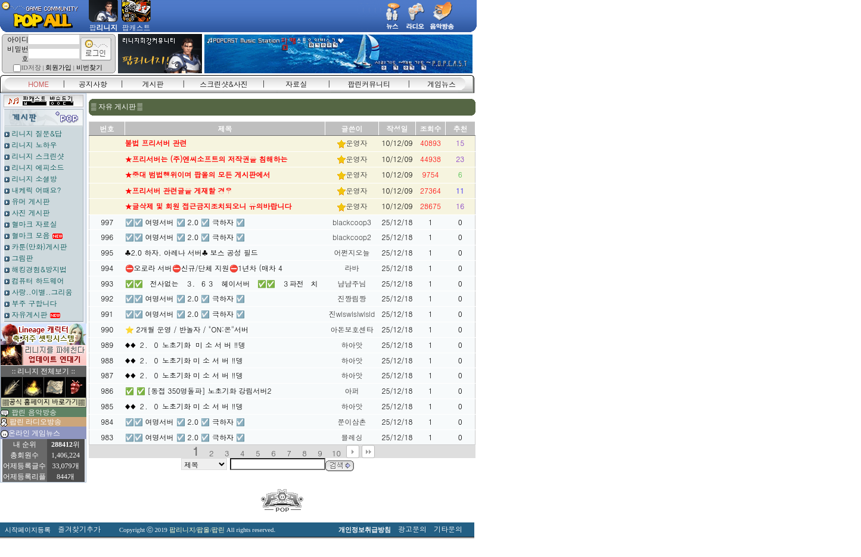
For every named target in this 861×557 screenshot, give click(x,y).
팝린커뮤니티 (368, 84)
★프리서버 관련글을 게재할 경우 (178, 190)
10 (336, 452)
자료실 (296, 84)
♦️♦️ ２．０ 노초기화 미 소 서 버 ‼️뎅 (185, 345)
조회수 (431, 128)
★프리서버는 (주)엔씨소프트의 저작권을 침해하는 (206, 159)
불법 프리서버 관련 (156, 143)
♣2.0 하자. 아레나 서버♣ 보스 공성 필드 (191, 252)
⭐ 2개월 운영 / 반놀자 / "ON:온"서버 (187, 329)
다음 (352, 451)
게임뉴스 (441, 84)
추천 (460, 128)
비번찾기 (89, 67)
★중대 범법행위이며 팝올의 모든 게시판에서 (198, 174)
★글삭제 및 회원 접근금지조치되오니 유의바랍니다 (208, 206)
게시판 (153, 84)
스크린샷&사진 (224, 84)
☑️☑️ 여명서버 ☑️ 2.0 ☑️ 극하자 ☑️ (185, 222)
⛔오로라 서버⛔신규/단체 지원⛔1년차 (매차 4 (204, 268)
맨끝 (368, 451)
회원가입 (58, 67)
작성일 (397, 128)
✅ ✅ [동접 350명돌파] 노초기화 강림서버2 (198, 390)
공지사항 (93, 84)
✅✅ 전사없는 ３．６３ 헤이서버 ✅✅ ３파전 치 (221, 283)
